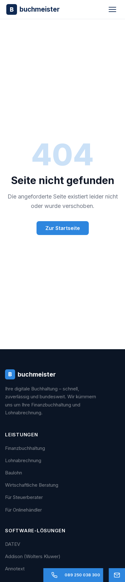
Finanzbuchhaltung (25, 448)
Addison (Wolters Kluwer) (32, 556)
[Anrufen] (73, 575)
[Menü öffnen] (112, 9)
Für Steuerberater (24, 497)
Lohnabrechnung (23, 460)
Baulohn (13, 473)
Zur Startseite (62, 228)
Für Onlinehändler (23, 510)
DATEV (12, 544)
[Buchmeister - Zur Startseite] (33, 9)
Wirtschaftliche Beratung (31, 485)
